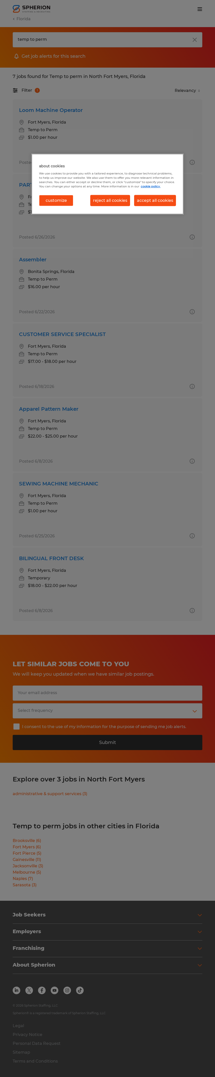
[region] (107, 184)
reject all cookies (110, 200)
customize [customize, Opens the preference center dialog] (56, 200)
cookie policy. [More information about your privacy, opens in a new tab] (150, 186)
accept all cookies (155, 200)
